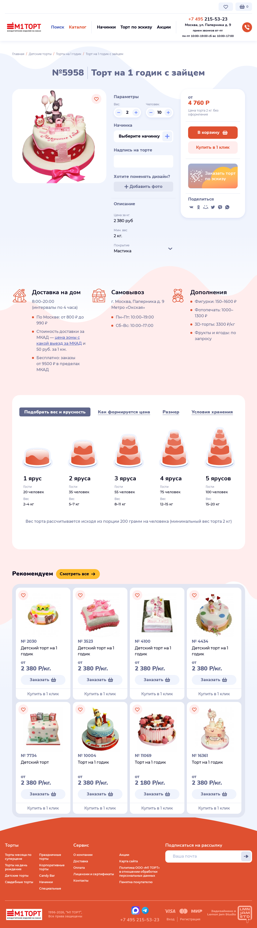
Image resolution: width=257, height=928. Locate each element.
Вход (170, 919)
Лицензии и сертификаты (93, 874)
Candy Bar (47, 875)
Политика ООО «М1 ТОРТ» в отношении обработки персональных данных (139, 871)
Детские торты (40, 54)
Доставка (80, 861)
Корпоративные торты (52, 867)
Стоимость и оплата (93, 6)
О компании (14, 6)
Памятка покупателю (136, 882)
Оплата (79, 868)
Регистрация (190, 919)
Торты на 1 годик (68, 54)
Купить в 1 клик (212, 147)
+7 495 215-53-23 (139, 920)
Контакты (122, 6)
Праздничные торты (50, 857)
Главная (18, 54)
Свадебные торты (19, 882)
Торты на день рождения (16, 867)
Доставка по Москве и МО (50, 6)
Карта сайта (128, 861)
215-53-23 (208, 19)
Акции (124, 855)
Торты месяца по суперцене (18, 857)
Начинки (46, 882)
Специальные (50, 888)
